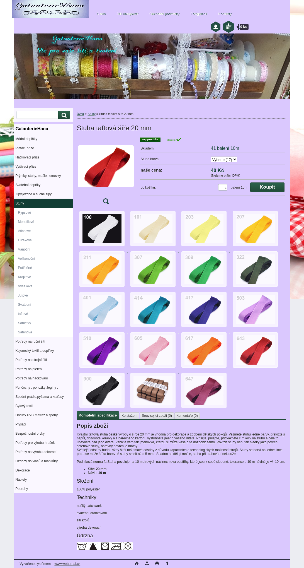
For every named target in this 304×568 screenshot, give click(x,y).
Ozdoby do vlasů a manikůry (37, 461)
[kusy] (222, 187)
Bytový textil (24, 406)
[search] (63, 115)
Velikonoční (26, 259)
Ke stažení (129, 416)
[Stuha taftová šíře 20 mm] (106, 172)
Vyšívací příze (26, 167)
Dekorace (23, 470)
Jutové (23, 295)
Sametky (24, 323)
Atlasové (24, 231)
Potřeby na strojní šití (31, 360)
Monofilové (26, 222)
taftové (23, 314)
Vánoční (24, 249)
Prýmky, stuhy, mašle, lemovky (38, 176)
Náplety (21, 480)
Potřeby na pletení (29, 369)
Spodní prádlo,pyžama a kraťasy (40, 397)
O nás (101, 14)
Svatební (24, 305)
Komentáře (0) (187, 416)
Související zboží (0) (157, 416)
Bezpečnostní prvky (30, 433)
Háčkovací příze (28, 157)
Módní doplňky (26, 139)
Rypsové (24, 213)
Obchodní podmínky (164, 14)
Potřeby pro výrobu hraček (35, 443)
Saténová (25, 332)
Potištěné (25, 268)
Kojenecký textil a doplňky (35, 351)
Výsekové (25, 286)
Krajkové (24, 277)
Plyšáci (21, 424)
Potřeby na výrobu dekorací (36, 452)
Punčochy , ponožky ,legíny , (37, 387)
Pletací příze (25, 148)
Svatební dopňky (28, 185)
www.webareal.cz (67, 564)
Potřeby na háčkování (32, 378)
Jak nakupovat (127, 14)
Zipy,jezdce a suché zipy (34, 194)
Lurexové (25, 240)
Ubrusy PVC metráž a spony (37, 415)
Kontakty (224, 14)
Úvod (80, 113)
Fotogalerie (198, 14)
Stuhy (20, 203)
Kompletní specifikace (98, 415)
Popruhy (22, 489)
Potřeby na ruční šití (30, 341)
